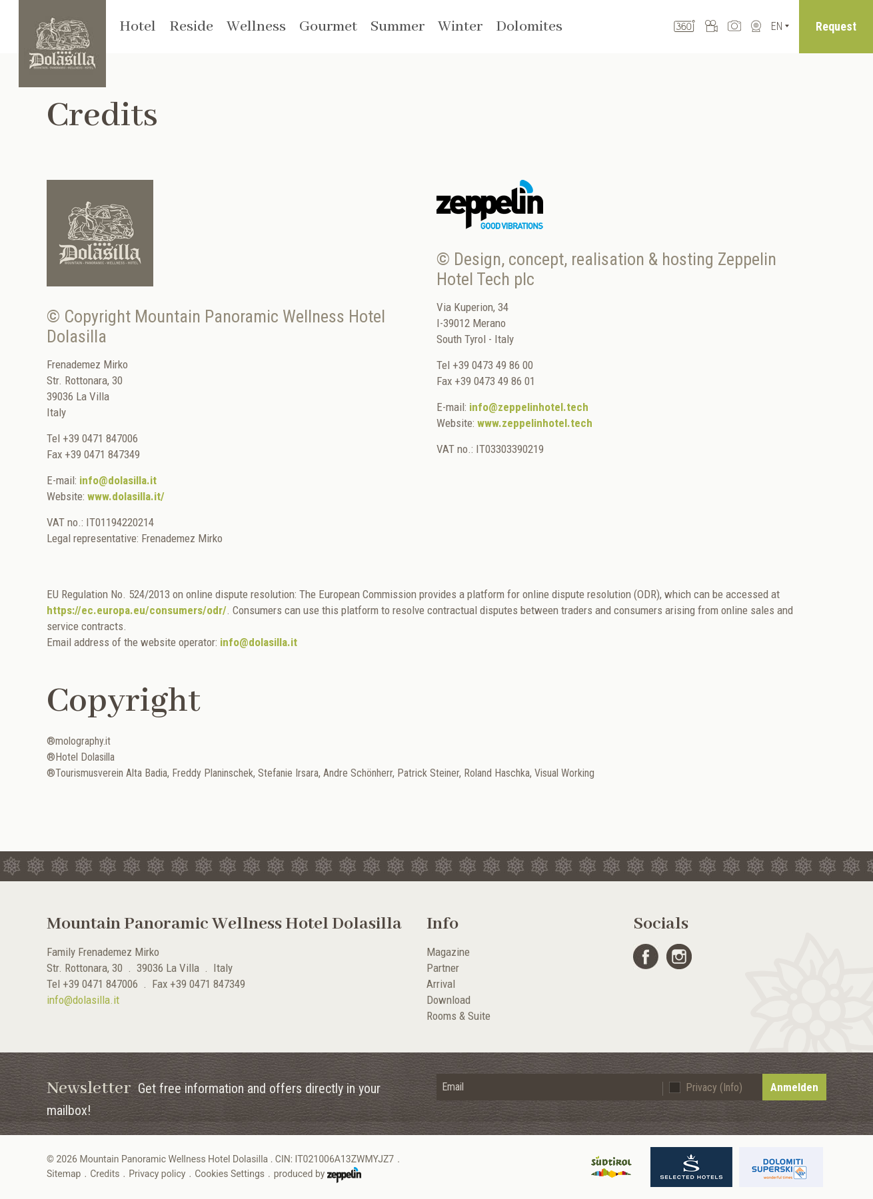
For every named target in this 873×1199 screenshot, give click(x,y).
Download (448, 999)
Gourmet (328, 26)
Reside (191, 26)
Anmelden (794, 1087)
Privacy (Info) (714, 1087)
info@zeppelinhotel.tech (528, 407)
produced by (317, 1175)
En (776, 26)
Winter (460, 26)
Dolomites (529, 26)
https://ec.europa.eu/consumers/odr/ (137, 610)
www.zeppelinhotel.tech (534, 423)
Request (836, 26)
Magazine (448, 952)
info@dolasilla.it (118, 480)
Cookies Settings (230, 1173)
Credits (104, 1173)
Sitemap (64, 1173)
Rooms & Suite (458, 1015)
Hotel (137, 26)
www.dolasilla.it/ (126, 496)
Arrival (441, 984)
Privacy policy (157, 1173)
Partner (443, 968)
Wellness (256, 26)
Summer (398, 26)
